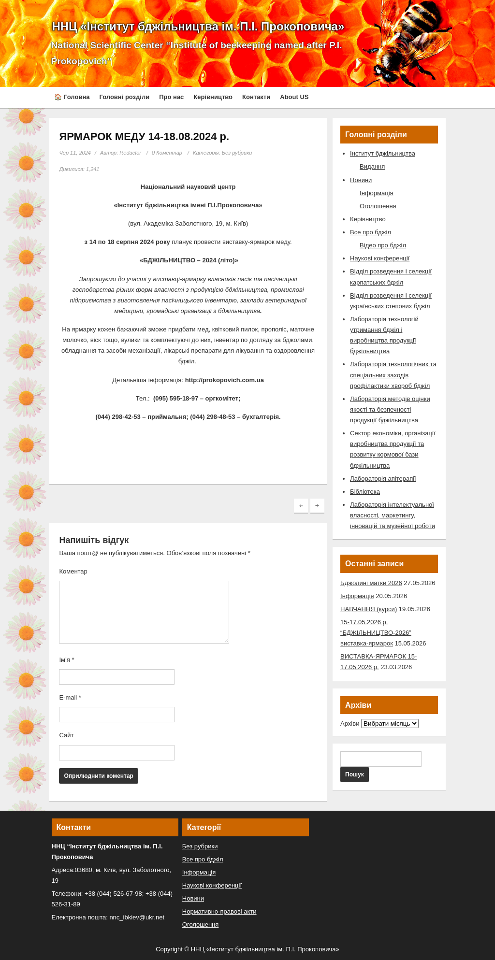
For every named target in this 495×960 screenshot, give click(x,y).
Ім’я (66, 659)
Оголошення (378, 206)
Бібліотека (365, 491)
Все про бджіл (370, 232)
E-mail (70, 697)
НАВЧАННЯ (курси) (368, 609)
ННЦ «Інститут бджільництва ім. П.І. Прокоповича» (198, 26)
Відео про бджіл (383, 245)
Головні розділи (124, 96)
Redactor (130, 153)
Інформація (376, 193)
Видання (372, 166)
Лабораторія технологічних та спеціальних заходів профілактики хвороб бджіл (393, 374)
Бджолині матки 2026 (371, 583)
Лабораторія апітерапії (383, 478)
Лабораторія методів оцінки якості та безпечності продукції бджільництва (390, 409)
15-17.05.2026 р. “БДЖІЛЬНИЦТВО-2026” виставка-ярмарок (375, 632)
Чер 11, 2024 (75, 153)
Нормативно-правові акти (219, 911)
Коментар (73, 571)
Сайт (66, 735)
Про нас (171, 96)
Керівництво (213, 96)
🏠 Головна (71, 96)
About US (294, 96)
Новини (361, 180)
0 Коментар (167, 153)
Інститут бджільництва (382, 153)
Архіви (349, 723)
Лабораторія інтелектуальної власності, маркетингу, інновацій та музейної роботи (392, 515)
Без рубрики (237, 153)
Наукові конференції (379, 258)
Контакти (256, 96)
